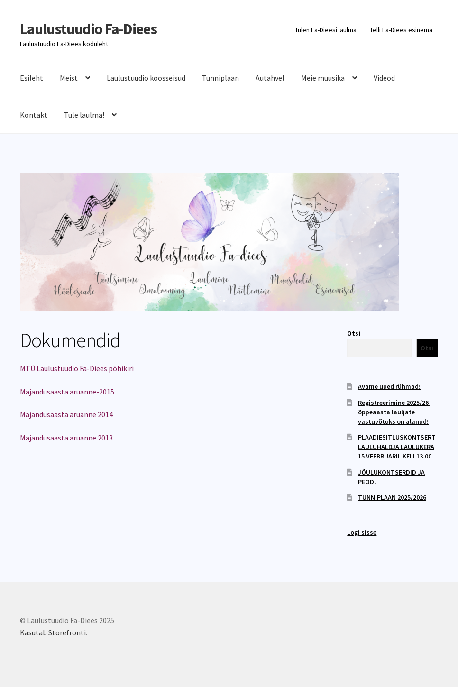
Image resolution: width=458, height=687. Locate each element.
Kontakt (33, 114)
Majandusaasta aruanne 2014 (66, 414)
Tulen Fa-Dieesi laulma (326, 30)
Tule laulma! (84, 114)
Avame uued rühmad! (389, 386)
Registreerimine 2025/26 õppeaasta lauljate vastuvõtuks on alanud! (394, 412)
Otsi (353, 333)
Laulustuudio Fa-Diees (88, 28)
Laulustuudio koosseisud (146, 77)
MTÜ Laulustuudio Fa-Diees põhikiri (77, 368)
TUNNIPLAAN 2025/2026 (392, 497)
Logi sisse (361, 532)
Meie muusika (323, 77)
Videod (384, 77)
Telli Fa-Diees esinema (401, 30)
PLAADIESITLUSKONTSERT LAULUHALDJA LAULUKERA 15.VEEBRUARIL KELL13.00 (397, 446)
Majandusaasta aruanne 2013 (66, 437)
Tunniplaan (220, 77)
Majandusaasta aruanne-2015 (67, 391)
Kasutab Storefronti (53, 632)
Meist (69, 77)
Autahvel (270, 77)
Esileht (31, 77)
